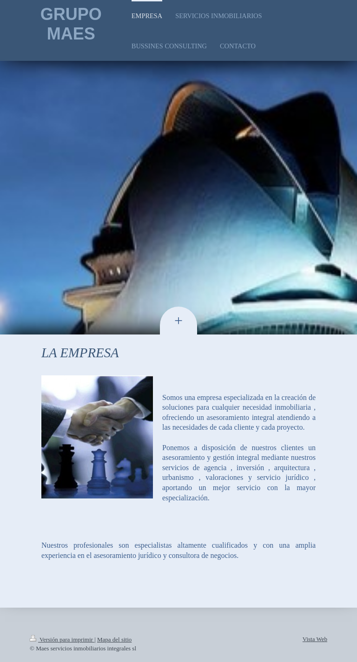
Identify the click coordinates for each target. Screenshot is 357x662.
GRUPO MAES (71, 24)
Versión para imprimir (62, 639)
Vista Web (315, 639)
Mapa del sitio (114, 639)
